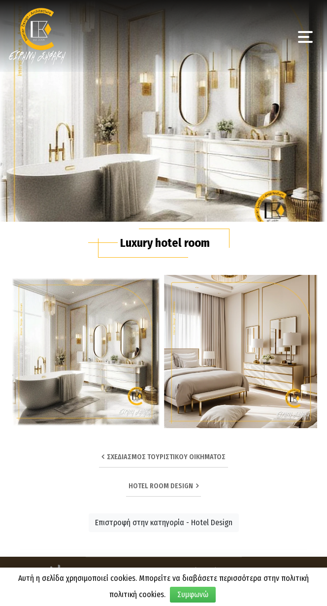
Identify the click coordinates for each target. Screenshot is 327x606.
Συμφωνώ (192, 594)
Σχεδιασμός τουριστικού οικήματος (163, 457)
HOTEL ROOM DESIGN (163, 486)
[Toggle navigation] (305, 36)
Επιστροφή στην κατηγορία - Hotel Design (163, 522)
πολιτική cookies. (137, 594)
